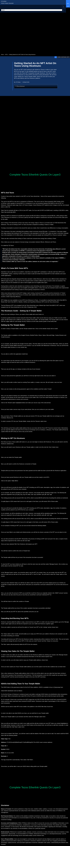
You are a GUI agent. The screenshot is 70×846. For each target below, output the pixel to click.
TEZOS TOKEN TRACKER (7, 3)
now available (13, 300)
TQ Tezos (11, 245)
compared (35, 224)
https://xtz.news (29, 809)
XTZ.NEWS (3, 1)
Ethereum (3, 205)
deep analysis (7, 233)
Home (2, 54)
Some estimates (15, 254)
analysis (17, 242)
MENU (68, 4)
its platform (21, 272)
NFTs (6, 54)
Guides (58, 57)
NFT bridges (4, 300)
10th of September (29, 307)
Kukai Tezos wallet (31, 318)
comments (12, 238)
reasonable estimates (27, 249)
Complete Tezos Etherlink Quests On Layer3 (35, 174)
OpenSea (3, 272)
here (33, 328)
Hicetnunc (63, 57)
